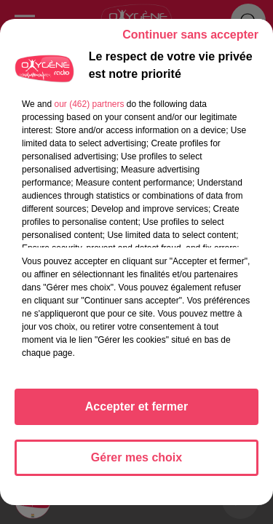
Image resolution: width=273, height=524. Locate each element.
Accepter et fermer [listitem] (136, 406)
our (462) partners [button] (89, 104)
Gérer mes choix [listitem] (136, 457)
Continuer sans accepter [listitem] (190, 34)
